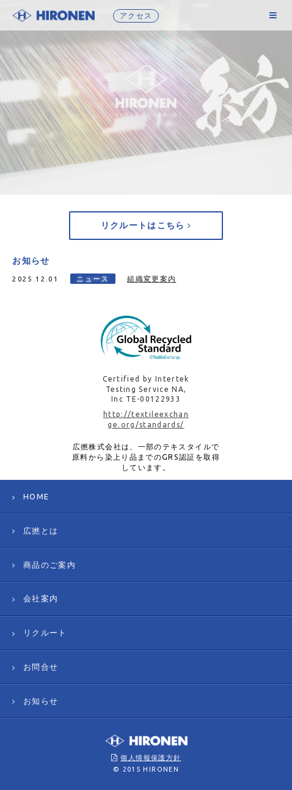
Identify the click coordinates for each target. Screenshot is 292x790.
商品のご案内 (49, 564)
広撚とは (40, 530)
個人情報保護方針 (150, 757)
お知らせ (40, 701)
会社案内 (40, 598)
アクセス (136, 16)
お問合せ (40, 666)
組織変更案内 (151, 279)
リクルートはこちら (146, 225)
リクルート (45, 632)
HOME (36, 496)
